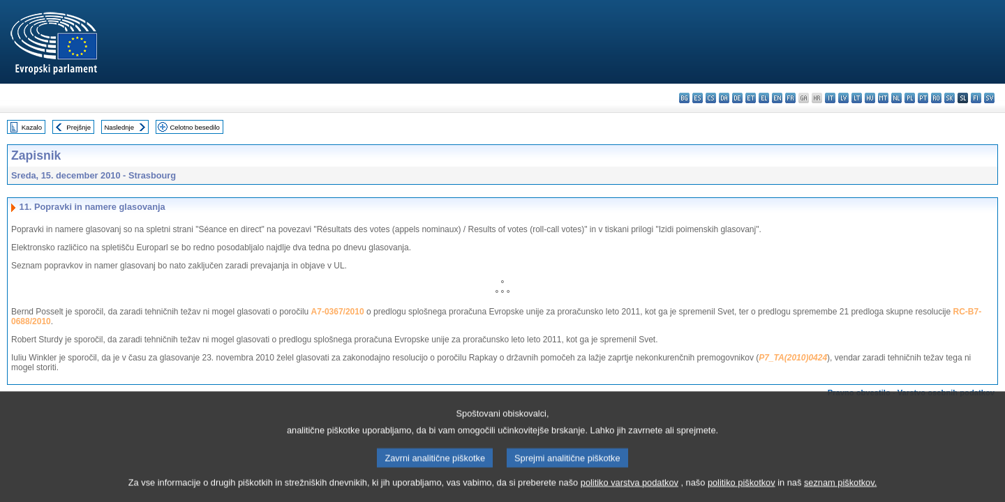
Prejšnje (78, 127)
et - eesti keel (750, 98)
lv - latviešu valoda (843, 98)
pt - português (923, 98)
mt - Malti (883, 98)
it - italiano (830, 98)
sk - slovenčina (949, 98)
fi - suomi (976, 98)
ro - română (936, 98)
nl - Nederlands (896, 98)
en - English (777, 98)
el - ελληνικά (764, 98)
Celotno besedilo (194, 127)
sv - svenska (989, 98)
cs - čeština (711, 98)
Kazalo (32, 127)
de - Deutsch (737, 98)
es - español (697, 98)
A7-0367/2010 (337, 312)
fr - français (790, 98)
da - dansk (724, 98)
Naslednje (119, 127)
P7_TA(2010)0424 (793, 358)
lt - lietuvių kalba (856, 98)
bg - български (684, 98)
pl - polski (909, 98)
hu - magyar (870, 98)
